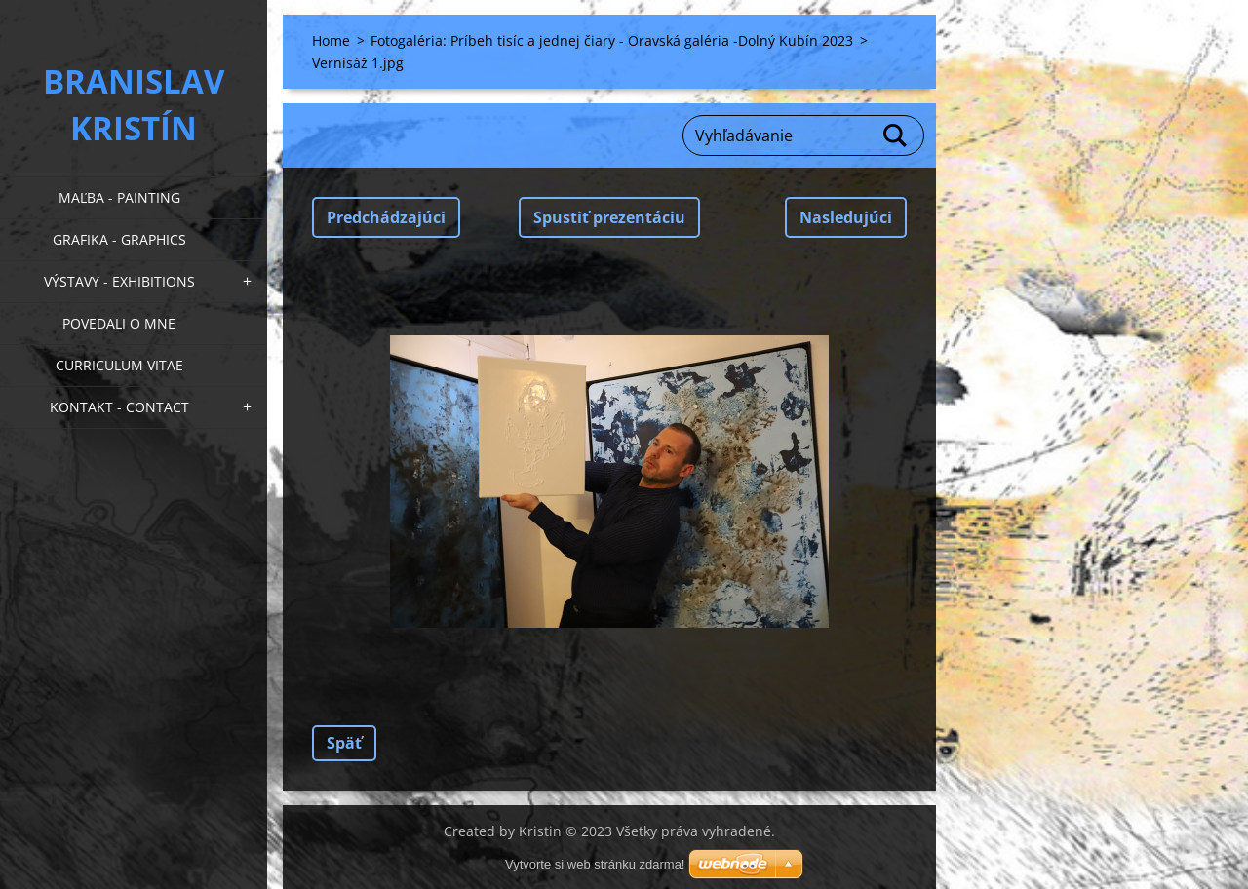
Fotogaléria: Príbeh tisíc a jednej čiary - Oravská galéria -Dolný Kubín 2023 (611, 40)
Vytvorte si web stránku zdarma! (594, 864)
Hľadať (896, 135)
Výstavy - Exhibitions (119, 281)
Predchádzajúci (386, 217)
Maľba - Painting (119, 197)
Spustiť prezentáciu (609, 217)
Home (331, 40)
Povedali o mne (119, 323)
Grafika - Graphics (119, 239)
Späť (344, 743)
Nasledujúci (846, 217)
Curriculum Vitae (119, 365)
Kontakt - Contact (119, 407)
